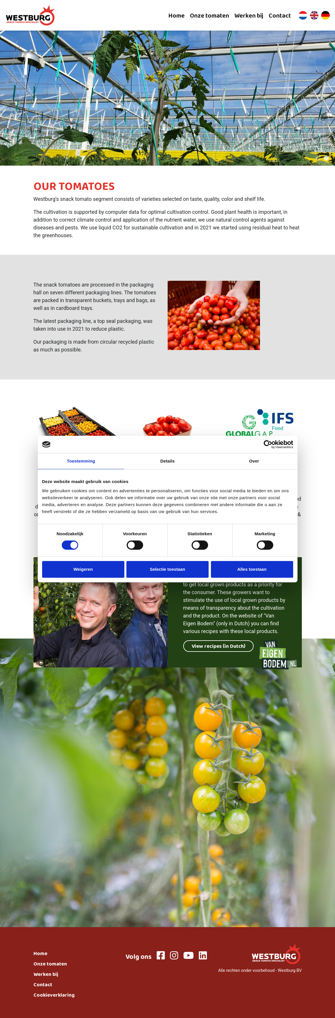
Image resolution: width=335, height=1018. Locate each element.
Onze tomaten (209, 15)
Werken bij (248, 15)
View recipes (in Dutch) (218, 647)
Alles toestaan (252, 569)
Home (176, 15)
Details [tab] (167, 461)
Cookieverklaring (54, 996)
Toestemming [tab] (81, 461)
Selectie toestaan (167, 569)
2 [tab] (326, 158)
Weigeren (83, 569)
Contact (280, 15)
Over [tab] (254, 461)
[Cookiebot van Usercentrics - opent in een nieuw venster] (268, 444)
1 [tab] (318, 158)
